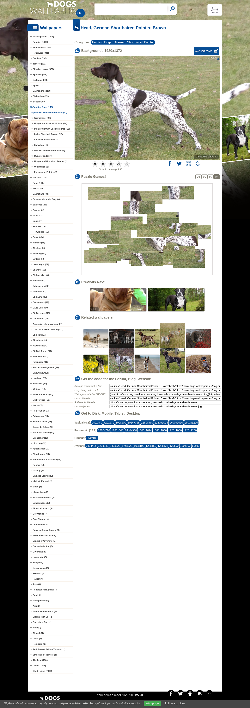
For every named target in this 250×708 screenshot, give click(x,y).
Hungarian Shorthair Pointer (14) (50, 123)
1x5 (198, 176)
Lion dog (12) (39, 443)
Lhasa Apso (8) (40, 492)
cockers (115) (39, 177)
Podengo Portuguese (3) (45, 590)
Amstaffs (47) (39, 291)
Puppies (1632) (40, 42)
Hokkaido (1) (39, 644)
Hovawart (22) (40, 383)
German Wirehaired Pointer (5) (49, 150)
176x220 (127, 445)
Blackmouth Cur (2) (42, 617)
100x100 (185, 445)
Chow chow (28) (41, 373)
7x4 (216, 176)
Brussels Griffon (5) (43, 546)
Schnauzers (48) (41, 286)
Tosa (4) (37, 584)
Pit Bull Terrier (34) (42, 351)
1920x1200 (190, 430)
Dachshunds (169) (42, 91)
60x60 (195, 445)
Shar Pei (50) (39, 270)
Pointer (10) (39, 465)
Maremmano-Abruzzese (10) (47, 459)
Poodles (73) (39, 226)
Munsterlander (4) (43, 156)
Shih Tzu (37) (39, 335)
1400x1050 (176, 422)
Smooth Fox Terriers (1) (45, 655)
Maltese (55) (39, 242)
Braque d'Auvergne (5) (44, 541)
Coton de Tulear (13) (43, 427)
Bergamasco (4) (41, 568)
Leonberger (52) (41, 264)
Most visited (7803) (42, 671)
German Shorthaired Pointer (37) (50, 112)
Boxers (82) (39, 210)
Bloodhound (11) (41, 454)
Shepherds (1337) (42, 47)
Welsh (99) (38, 188)
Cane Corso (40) (41, 308)
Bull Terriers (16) (41, 400)
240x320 (115, 445)
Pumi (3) (37, 595)
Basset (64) (38, 237)
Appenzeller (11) (41, 449)
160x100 (139, 445)
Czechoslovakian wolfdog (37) (48, 329)
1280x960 (147, 422)
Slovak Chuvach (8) (42, 508)
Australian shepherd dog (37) (47, 324)
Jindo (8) (37, 486)
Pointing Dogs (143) (43, 107)
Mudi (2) (37, 627)
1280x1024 (161, 422)
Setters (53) (39, 259)
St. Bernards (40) (41, 313)
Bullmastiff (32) (40, 356)
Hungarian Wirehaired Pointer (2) (51, 161)
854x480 (92, 438)
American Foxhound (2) (45, 611)
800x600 (121, 422)
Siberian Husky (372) (43, 69)
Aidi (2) (36, 606)
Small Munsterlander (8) (46, 139)
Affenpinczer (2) (41, 600)
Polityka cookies (175, 703)
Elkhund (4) (39, 573)
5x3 (210, 176)
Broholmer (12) (40, 438)
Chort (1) (37, 638)
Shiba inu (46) (40, 297)
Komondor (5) (40, 557)
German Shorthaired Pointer (134, 42)
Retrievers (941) (41, 53)
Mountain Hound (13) (43, 432)
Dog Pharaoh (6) (41, 519)
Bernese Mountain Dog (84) (46, 199)
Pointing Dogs (102, 42)
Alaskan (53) (39, 248)
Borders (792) (40, 58)
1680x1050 (160, 430)
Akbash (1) (38, 633)
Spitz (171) (38, 85)
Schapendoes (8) (41, 503)
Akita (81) (38, 215)
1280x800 (118, 430)
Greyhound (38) (41, 318)
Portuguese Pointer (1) (45, 172)
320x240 (103, 445)
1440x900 (131, 430)
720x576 (109, 422)
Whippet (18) (39, 389)
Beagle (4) (38, 562)
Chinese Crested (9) (43, 476)
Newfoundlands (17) (43, 394)
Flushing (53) (39, 253)
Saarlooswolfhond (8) (44, 497)
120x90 (174, 445)
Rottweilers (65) (41, 232)
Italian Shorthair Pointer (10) (48, 134)
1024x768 (134, 422)
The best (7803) (40, 660)
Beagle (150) (39, 102)
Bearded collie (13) (42, 421)
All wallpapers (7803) (43, 36)
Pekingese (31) (40, 362)
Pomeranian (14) (41, 411)
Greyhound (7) (40, 514)
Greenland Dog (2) (42, 622)
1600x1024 (145, 430)
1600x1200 (191, 422)
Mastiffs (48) (39, 280)
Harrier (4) (38, 579)
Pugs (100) (38, 183)
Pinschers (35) (40, 340)
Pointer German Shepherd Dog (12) (52, 129)
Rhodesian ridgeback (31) (46, 367)
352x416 (91, 445)
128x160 (151, 445)
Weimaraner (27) (42, 118)
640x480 (97, 422)
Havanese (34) (40, 346)
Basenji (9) (38, 470)
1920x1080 (175, 430)
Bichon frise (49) (41, 275)
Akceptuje (152, 703)
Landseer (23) (40, 378)
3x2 (204, 176)
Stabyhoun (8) (41, 145)
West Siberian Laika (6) (44, 535)
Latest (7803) (39, 665)
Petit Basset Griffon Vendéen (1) (49, 649)
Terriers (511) (39, 64)
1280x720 (104, 430)
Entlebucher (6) (40, 524)
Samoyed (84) (40, 205)
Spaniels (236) (40, 74)
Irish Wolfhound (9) (42, 481)
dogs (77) (37, 221)
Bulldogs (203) (40, 80)
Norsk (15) (38, 405)
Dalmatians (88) (41, 194)
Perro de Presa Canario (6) (46, 530)
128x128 (163, 445)
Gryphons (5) (39, 552)
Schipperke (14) (41, 416)
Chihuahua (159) (41, 96)
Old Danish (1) (41, 167)
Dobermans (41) (41, 302)
